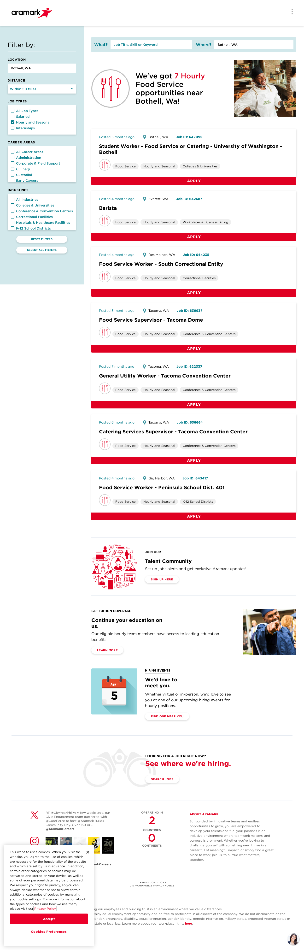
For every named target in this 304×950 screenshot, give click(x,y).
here (188, 923)
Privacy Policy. (45, 909)
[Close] (87, 853)
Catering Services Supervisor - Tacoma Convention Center (173, 432)
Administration (26, 157)
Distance (16, 80)
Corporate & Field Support (35, 163)
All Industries (24, 199)
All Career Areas (27, 152)
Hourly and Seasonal (30, 122)
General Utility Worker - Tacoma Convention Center (165, 376)
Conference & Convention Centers (42, 211)
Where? (203, 44)
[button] (12, 110)
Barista (108, 208)
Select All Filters (42, 250)
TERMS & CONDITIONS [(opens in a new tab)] (152, 882)
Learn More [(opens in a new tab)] (107, 650)
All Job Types (24, 111)
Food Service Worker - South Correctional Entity (161, 264)
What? (101, 44)
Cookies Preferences (49, 932)
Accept (49, 920)
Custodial (21, 175)
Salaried (20, 116)
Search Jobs (162, 779)
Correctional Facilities (32, 217)
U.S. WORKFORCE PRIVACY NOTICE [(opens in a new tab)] (152, 885)
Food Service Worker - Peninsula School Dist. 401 (162, 487)
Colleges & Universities (32, 205)
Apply (194, 181)
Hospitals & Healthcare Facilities (40, 222)
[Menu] (290, 12)
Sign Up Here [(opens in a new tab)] (162, 579)
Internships (23, 128)
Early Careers (24, 181)
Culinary (20, 169)
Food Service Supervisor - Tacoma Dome (151, 320)
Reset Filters (42, 239)
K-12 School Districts (31, 228)
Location (17, 59)
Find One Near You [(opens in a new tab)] (167, 716)
